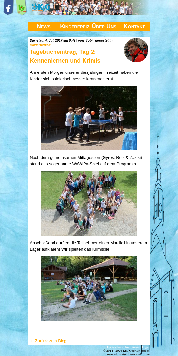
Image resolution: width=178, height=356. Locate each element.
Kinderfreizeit (74, 26)
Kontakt (134, 26)
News (44, 26)
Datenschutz (115, 347)
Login (146, 347)
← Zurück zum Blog (48, 340)
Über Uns (104, 26)
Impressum (132, 347)
